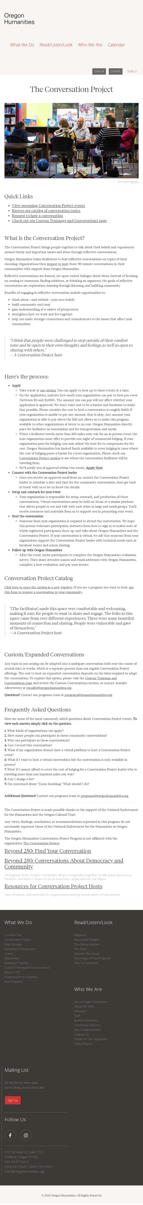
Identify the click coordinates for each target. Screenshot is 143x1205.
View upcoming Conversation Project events (48, 205)
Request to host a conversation (37, 215)
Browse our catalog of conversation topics (46, 210)
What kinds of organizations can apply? (34, 730)
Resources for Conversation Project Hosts (53, 886)
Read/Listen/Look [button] (56, 45)
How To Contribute (86, 963)
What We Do (18, 922)
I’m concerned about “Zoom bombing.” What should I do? (46, 783)
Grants (8, 953)
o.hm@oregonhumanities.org (24, 1171)
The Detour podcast (87, 944)
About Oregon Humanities (90, 1002)
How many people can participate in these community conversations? (55, 735)
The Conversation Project (41, 843)
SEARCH (132, 71)
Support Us (81, 1034)
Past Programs (13, 981)
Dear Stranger (13, 944)
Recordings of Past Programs (92, 958)
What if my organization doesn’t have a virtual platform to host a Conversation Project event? (67, 752)
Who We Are (88, 989)
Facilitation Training (16, 963)
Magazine (80, 935)
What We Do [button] (22, 45)
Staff (77, 1016)
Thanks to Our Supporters (91, 1039)
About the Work (84, 1006)
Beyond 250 (12, 972)
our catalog (48, 390)
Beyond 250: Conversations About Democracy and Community (63, 863)
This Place (80, 949)
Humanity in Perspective (19, 949)
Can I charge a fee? (19, 779)
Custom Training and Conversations (27, 967)
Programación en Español (20, 977)
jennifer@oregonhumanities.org (48, 687)
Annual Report (83, 1043)
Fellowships (11, 958)
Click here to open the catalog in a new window (38, 587)
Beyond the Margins (87, 939)
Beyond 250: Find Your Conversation (47, 850)
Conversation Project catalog (39, 458)
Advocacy (80, 1011)
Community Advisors (87, 1025)
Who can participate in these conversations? (37, 740)
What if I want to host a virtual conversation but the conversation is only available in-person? (66, 762)
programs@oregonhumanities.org (88, 695)
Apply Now (94, 467)
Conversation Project (17, 939)
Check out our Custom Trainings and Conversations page (59, 220)
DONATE (116, 71)
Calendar (116, 45)
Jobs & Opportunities (87, 1030)
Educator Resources (87, 953)
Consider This (13, 935)
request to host (58, 264)
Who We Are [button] (90, 45)
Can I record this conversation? (28, 745)
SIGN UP (99, 71)
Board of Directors (86, 1020)
